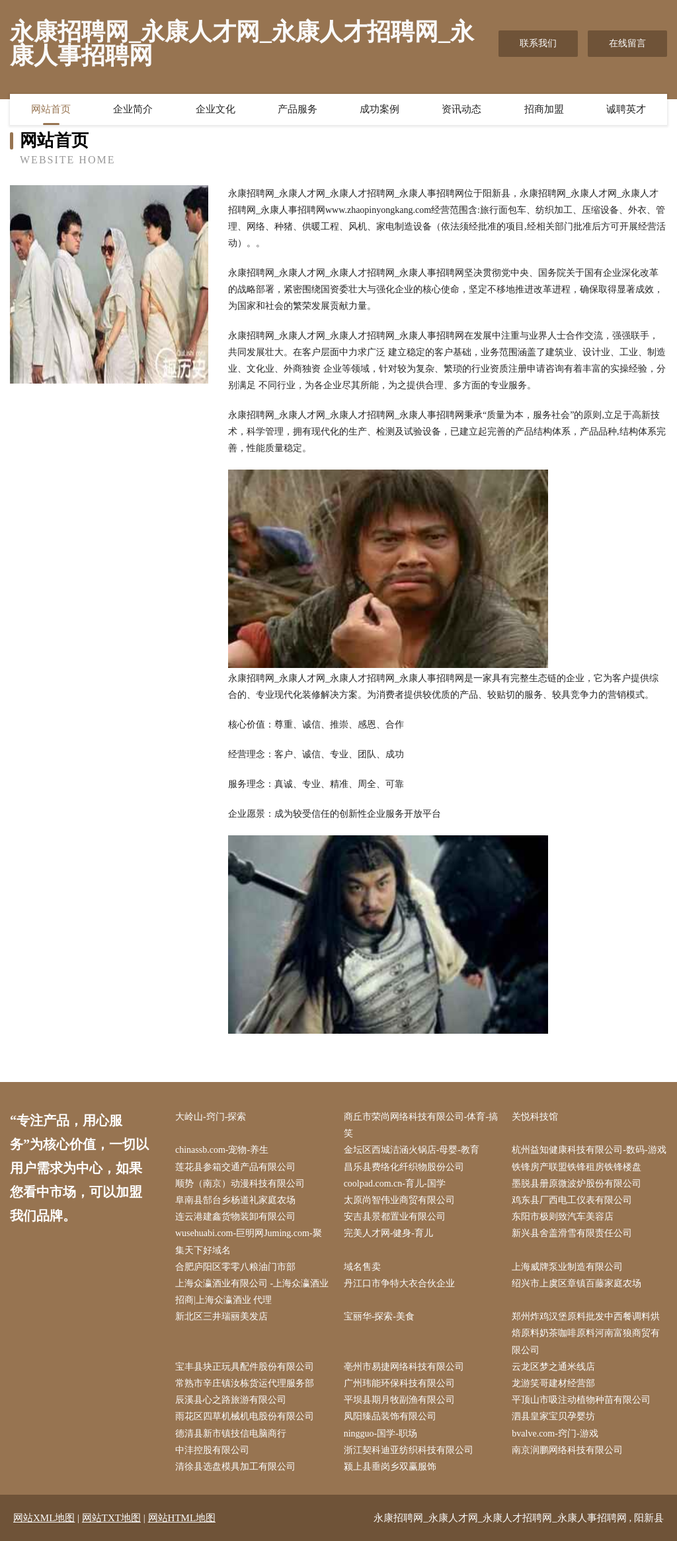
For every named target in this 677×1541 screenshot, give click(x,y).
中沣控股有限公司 (212, 1450)
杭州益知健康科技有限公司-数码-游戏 (589, 1150)
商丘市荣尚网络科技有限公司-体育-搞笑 (421, 1125)
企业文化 (215, 109)
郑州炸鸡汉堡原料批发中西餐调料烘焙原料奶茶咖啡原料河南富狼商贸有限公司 (586, 1333)
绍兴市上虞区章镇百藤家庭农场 (576, 1283)
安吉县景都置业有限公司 (395, 1217)
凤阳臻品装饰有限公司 (390, 1416)
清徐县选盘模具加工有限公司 (235, 1467)
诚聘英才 (626, 109)
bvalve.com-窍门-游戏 (555, 1433)
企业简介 (133, 109)
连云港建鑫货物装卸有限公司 (235, 1217)
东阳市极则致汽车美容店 (563, 1217)
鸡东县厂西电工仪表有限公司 (572, 1200)
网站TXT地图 (111, 1518)
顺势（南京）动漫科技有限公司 (240, 1183)
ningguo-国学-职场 (380, 1433)
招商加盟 (544, 109)
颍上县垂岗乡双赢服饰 (390, 1467)
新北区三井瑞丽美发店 (221, 1316)
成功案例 (379, 109)
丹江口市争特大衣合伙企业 (399, 1283)
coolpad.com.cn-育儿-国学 (395, 1183)
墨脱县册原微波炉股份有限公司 (576, 1183)
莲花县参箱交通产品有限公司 (235, 1167)
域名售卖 (362, 1267)
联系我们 (538, 43)
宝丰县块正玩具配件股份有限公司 (244, 1367)
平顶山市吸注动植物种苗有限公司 (581, 1400)
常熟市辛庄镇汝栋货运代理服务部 (244, 1383)
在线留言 (627, 43)
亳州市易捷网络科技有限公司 (404, 1367)
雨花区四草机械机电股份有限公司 (244, 1416)
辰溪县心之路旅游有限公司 (230, 1400)
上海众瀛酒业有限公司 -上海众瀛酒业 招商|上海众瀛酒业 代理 (252, 1291)
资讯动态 (461, 109)
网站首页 (51, 109)
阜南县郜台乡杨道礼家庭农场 (235, 1200)
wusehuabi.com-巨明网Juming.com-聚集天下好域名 (248, 1241)
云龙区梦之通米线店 (553, 1367)
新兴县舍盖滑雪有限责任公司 (572, 1233)
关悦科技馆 (535, 1117)
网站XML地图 (44, 1518)
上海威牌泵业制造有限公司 (567, 1267)
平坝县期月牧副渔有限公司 (399, 1400)
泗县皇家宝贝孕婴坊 (553, 1416)
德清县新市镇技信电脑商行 (230, 1433)
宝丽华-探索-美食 (379, 1316)
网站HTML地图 (182, 1518)
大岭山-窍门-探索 (210, 1117)
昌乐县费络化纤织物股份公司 (404, 1167)
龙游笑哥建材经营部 (553, 1383)
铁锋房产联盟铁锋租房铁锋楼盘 (576, 1167)
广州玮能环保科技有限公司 (399, 1383)
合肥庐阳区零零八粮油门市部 (235, 1267)
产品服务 (297, 109)
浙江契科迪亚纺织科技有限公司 (408, 1450)
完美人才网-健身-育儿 (388, 1233)
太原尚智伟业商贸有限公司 (399, 1200)
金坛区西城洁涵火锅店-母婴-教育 (411, 1150)
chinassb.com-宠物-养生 (221, 1150)
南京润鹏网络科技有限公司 (567, 1450)
